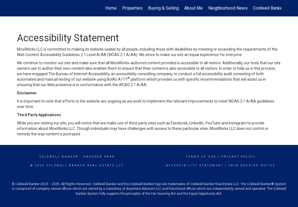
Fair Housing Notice (252, 165)
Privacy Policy (238, 156)
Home (111, 8)
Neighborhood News (228, 8)
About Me (193, 8)
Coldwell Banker (59, 156)
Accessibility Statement (195, 165)
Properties (132, 8)
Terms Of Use (201, 156)
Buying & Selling (163, 8)
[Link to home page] (20, 8)
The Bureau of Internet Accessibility (78, 74)
